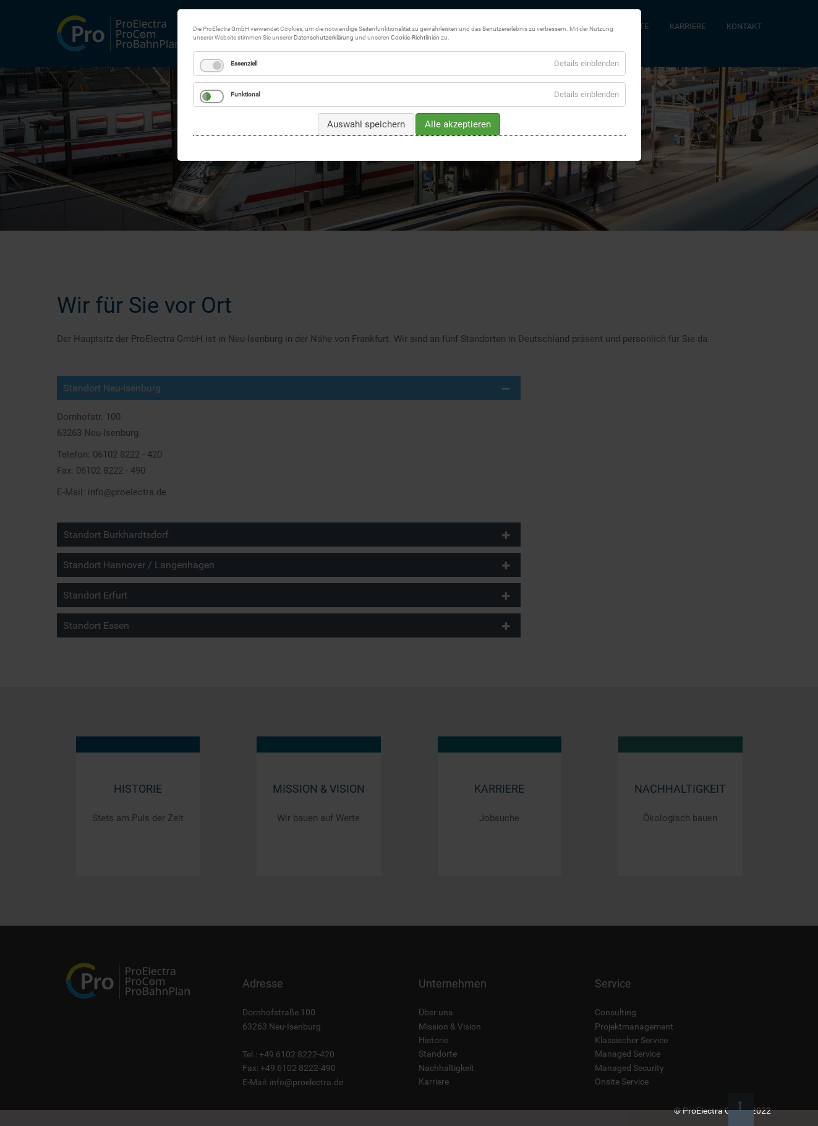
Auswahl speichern (366, 124)
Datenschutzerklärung (324, 37)
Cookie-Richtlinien (415, 37)
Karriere (434, 1081)
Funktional (245, 94)
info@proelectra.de (306, 1082)
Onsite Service (622, 1081)
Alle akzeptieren (458, 124)
